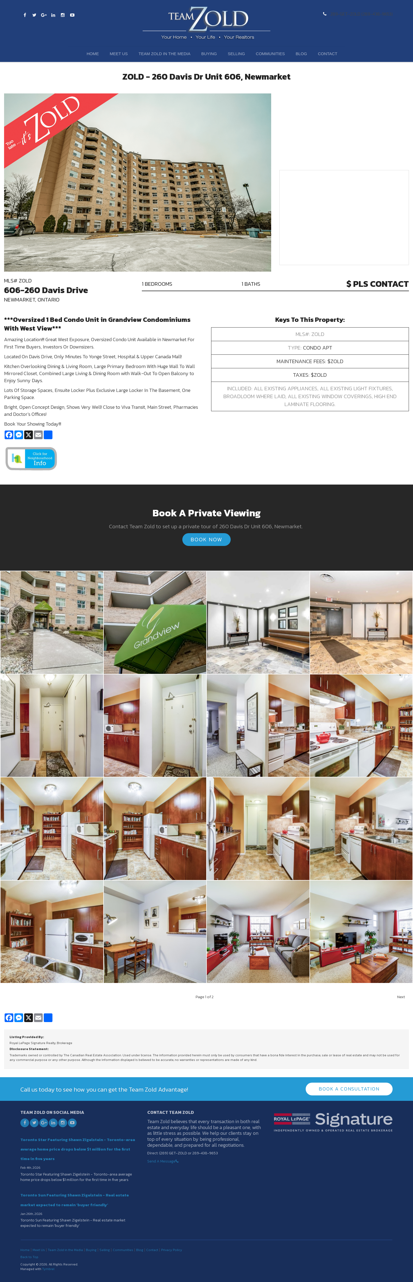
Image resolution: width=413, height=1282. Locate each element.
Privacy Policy (171, 1249)
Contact (327, 53)
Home (93, 53)
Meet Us (119, 53)
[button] (52, 621)
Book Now (206, 539)
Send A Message (161, 1161)
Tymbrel (48, 1269)
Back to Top (29, 1256)
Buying (209, 53)
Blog (301, 53)
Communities (270, 53)
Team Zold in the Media (164, 53)
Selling (236, 53)
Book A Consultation (349, 1088)
